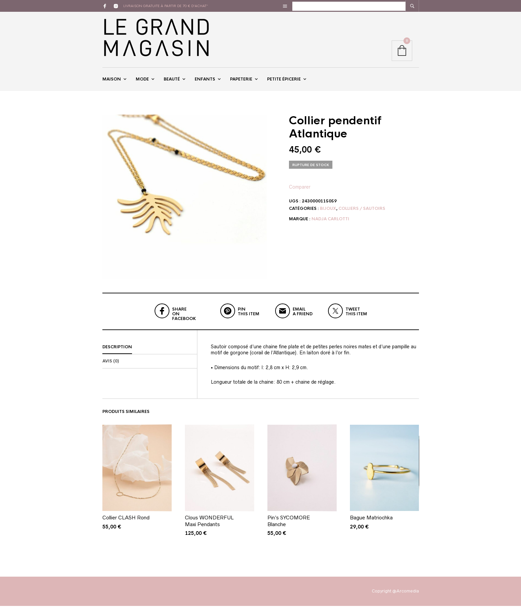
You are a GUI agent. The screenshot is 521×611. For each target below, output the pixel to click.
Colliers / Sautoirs (361, 213)
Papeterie (241, 82)
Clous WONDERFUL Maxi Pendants (209, 526)
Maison (111, 82)
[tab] (149, 353)
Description (117, 352)
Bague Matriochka (371, 523)
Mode (142, 82)
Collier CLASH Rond (126, 523)
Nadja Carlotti (330, 224)
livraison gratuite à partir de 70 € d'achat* (165, 6)
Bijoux (328, 213)
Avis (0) (110, 366)
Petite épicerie (284, 82)
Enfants (205, 82)
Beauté (172, 82)
